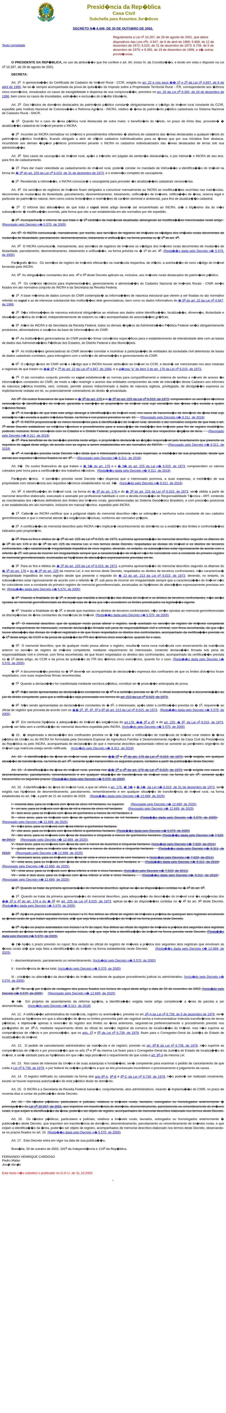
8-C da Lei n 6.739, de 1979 (143, 1076)
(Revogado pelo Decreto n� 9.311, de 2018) (172, 417)
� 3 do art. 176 (90, 399)
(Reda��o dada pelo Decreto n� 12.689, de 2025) (127, 796)
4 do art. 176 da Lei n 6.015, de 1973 (152, 756)
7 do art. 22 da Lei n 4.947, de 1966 (85, 369)
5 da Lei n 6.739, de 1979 (118, 1033)
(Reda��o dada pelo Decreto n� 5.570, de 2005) (43, 589)
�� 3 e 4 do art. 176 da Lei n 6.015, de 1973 (145, 770)
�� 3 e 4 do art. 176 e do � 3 (28, 901)
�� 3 (113, 756)
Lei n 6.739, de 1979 (28, 1068)
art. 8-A (157, 1055)
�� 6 (48, 369)
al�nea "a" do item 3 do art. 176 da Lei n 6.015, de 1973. (160, 369)
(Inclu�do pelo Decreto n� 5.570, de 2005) (153, 727)
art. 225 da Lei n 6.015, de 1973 (86, 901)
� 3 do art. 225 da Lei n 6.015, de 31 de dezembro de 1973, (60, 173)
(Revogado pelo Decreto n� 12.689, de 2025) (163, 804)
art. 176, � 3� (122, 787)
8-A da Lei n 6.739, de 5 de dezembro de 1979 (179, 1014)
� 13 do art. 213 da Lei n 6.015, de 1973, (152, 575)
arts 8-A (101, 1076)
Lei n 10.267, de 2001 (45, 1106)
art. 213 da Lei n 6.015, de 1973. (145, 697)
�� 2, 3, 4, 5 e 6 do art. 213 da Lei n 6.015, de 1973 (114, 710)
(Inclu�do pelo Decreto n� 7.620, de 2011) (183, 844)
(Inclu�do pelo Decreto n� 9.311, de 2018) (150, 483)
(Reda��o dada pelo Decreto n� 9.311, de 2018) (133, 470)
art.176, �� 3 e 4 (139, 722)
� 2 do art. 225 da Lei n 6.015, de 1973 (86, 566)
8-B (113, 1076)
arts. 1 (87, 1033)
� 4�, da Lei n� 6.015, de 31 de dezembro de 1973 (175, 787)
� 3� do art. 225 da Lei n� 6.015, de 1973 (151, 466)
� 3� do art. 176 (96, 466)
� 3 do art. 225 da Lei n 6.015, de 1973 (138, 399)
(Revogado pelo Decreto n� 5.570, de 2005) (34, 224)
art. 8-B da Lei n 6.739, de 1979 (172, 1045)
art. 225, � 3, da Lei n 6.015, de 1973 (193, 722)
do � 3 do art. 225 (44, 571)
